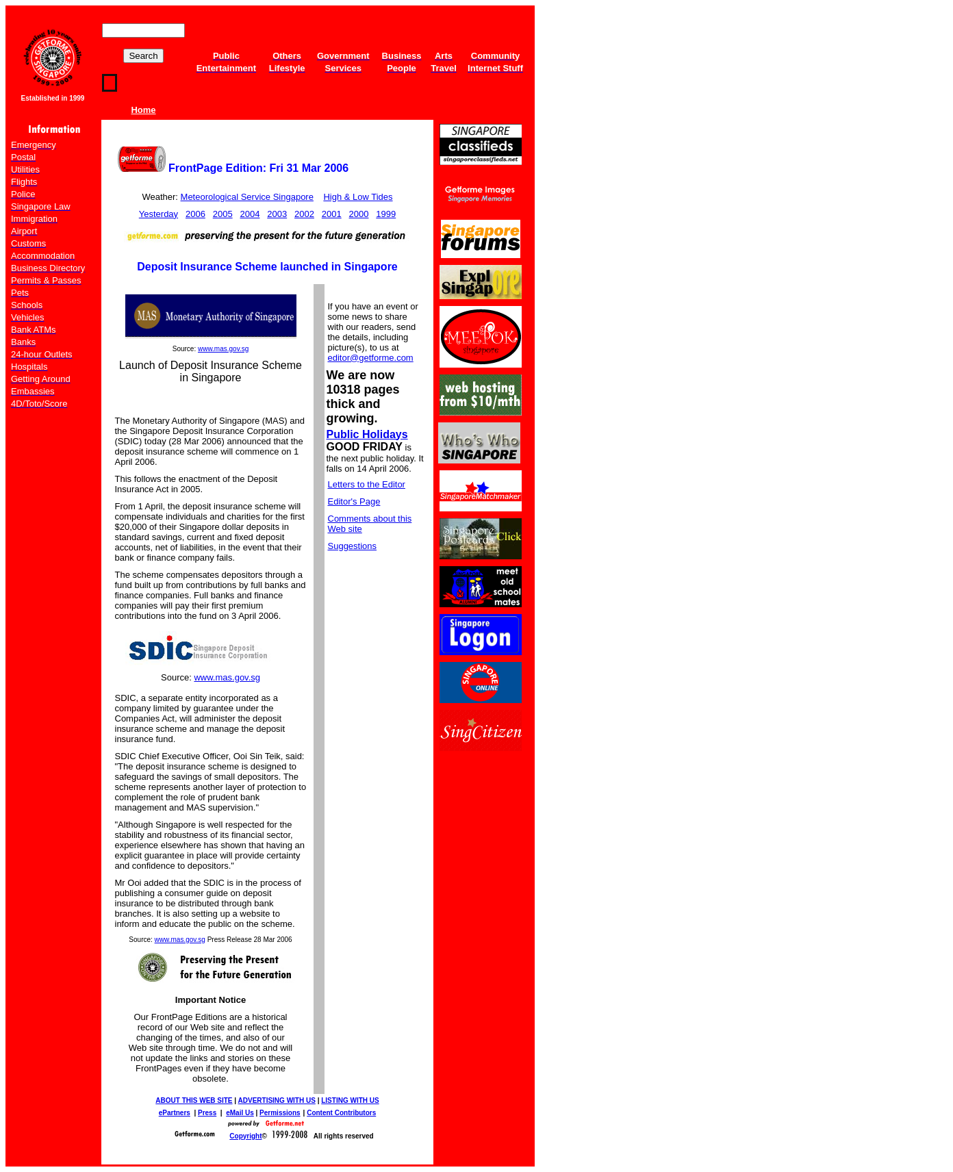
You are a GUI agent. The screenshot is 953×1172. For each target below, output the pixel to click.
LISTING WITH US (350, 1100)
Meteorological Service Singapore (247, 197)
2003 (277, 214)
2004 (249, 214)
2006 (195, 214)
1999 (386, 214)
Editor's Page (354, 501)
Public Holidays (367, 434)
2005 (223, 214)
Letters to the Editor (366, 484)
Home (143, 110)
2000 (359, 214)
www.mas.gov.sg (223, 349)
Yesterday (158, 214)
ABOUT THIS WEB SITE (193, 1100)
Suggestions (352, 546)
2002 (304, 214)
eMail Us (240, 1113)
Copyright (245, 1136)
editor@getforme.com (371, 358)
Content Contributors (341, 1113)
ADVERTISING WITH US (277, 1100)
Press (207, 1113)
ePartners (174, 1113)
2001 (332, 214)
